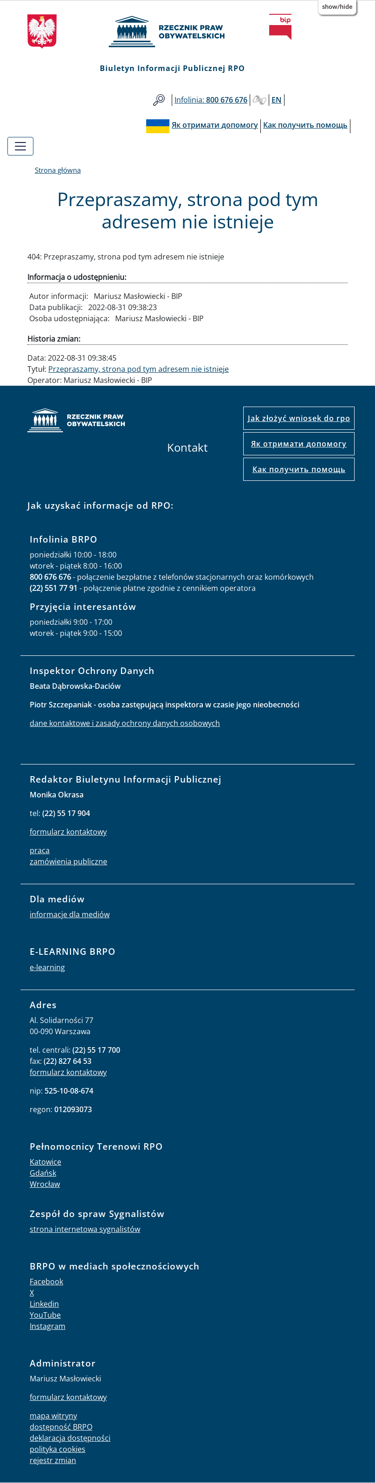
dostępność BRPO (61, 1427)
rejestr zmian (53, 1460)
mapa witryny (53, 1416)
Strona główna (58, 170)
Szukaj (159, 100)
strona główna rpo (76, 421)
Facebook (46, 1281)
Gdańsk (43, 1173)
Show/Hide (337, 6)
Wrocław (45, 1184)
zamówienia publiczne (68, 861)
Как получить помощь (299, 469)
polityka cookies (57, 1449)
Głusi (259, 100)
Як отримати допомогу (299, 444)
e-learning (47, 967)
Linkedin (44, 1304)
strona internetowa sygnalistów (85, 1229)
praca (40, 850)
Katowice (45, 1162)
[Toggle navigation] (20, 146)
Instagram (47, 1326)
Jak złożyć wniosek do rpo (299, 418)
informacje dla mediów (70, 914)
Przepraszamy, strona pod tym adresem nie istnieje (138, 369)
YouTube (45, 1315)
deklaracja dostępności (70, 1438)
